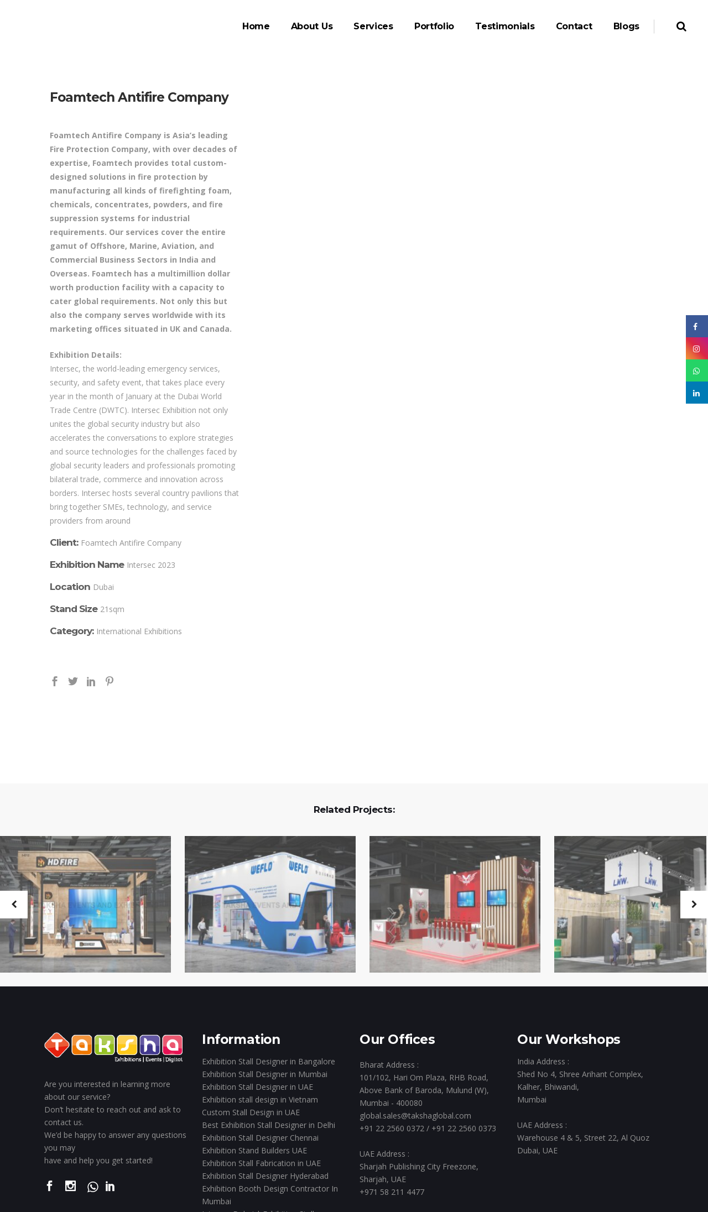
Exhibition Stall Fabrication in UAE (261, 1163)
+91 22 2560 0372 (392, 1128)
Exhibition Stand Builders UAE (254, 1150)
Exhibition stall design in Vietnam (260, 1099)
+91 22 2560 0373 (463, 1128)
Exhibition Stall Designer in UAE (257, 1087)
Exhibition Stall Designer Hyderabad (265, 1176)
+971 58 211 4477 (392, 1192)
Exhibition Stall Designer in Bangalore (268, 1061)
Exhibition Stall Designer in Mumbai (264, 1074)
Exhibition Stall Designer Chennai (260, 1137)
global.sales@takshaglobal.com (415, 1115)
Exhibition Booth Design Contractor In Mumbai (270, 1194)
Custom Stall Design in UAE (251, 1112)
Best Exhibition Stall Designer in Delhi (268, 1125)
